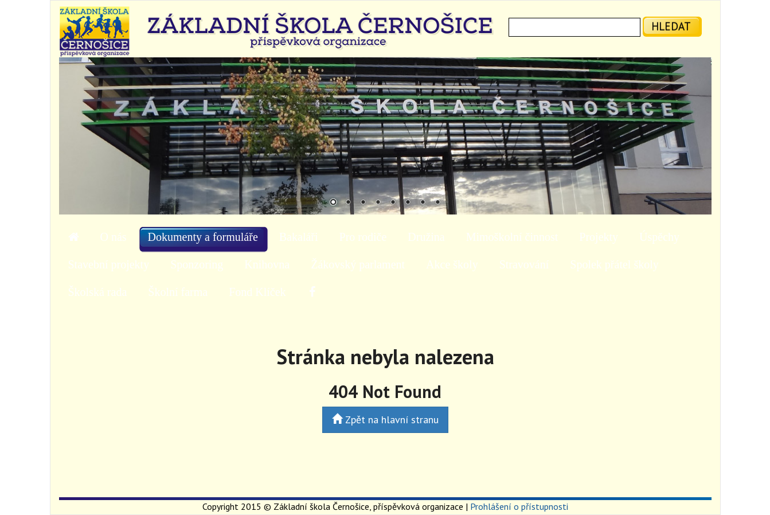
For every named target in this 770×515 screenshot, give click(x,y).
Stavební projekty (109, 264)
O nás (113, 237)
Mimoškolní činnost (512, 237)
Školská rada (97, 292)
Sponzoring (196, 264)
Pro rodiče (363, 237)
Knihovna (267, 264)
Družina (426, 237)
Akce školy (452, 264)
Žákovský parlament (358, 264)
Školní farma (178, 292)
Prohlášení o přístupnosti (519, 506)
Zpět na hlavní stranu (385, 419)
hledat (671, 26)
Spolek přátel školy (614, 264)
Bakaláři (298, 237)
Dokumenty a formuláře (203, 237)
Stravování (524, 264)
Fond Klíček (257, 292)
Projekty (598, 237)
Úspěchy (659, 237)
